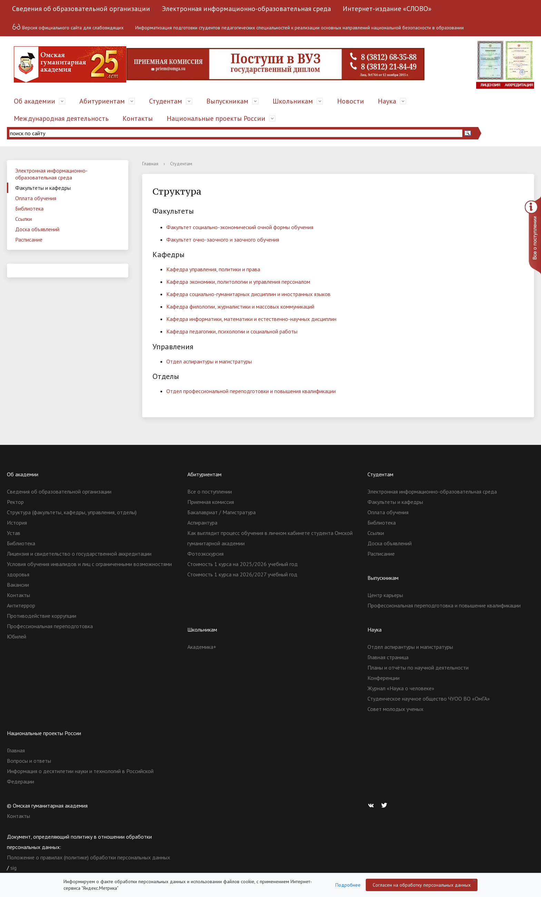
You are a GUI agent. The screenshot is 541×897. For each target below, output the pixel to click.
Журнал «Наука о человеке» (400, 688)
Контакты (137, 118)
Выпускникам (227, 101)
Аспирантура (202, 522)
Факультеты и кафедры (43, 187)
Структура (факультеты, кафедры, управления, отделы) (72, 512)
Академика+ (201, 646)
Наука (387, 101)
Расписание (28, 239)
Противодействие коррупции (41, 615)
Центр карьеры (385, 595)
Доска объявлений (37, 229)
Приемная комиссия (210, 501)
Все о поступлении (209, 491)
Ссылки (23, 218)
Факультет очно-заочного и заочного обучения (222, 239)
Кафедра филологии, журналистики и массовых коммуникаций (240, 306)
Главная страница (388, 657)
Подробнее (348, 885)
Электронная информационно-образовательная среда (246, 8)
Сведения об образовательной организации (81, 8)
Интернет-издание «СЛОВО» (387, 8)
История (17, 522)
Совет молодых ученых (395, 708)
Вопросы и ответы (29, 760)
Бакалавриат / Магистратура (221, 512)
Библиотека (29, 208)
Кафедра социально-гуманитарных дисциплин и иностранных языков (248, 294)
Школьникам (293, 101)
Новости (350, 101)
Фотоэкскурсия (205, 553)
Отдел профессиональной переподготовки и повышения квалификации (251, 391)
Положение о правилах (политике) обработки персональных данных (88, 857)
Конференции (383, 677)
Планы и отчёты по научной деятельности (418, 667)
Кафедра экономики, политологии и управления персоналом (238, 281)
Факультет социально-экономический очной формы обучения (239, 227)
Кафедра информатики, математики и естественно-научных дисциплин (251, 318)
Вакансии (18, 584)
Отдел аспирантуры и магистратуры (209, 361)
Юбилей (16, 636)
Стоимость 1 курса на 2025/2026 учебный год (242, 563)
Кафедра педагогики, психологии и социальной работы (231, 331)
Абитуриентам (102, 101)
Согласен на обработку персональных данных (422, 885)
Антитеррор (21, 605)
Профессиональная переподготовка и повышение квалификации (444, 605)
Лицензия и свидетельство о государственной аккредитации (79, 553)
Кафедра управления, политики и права (213, 269)
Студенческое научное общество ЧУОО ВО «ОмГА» (428, 698)
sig (13, 867)
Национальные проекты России (216, 118)
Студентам (165, 101)
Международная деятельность (61, 118)
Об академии (34, 101)
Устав (13, 532)
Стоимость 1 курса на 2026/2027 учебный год (242, 574)
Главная (150, 163)
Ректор (15, 501)
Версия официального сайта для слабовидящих (68, 26)
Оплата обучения (35, 198)
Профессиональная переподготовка (50, 626)
